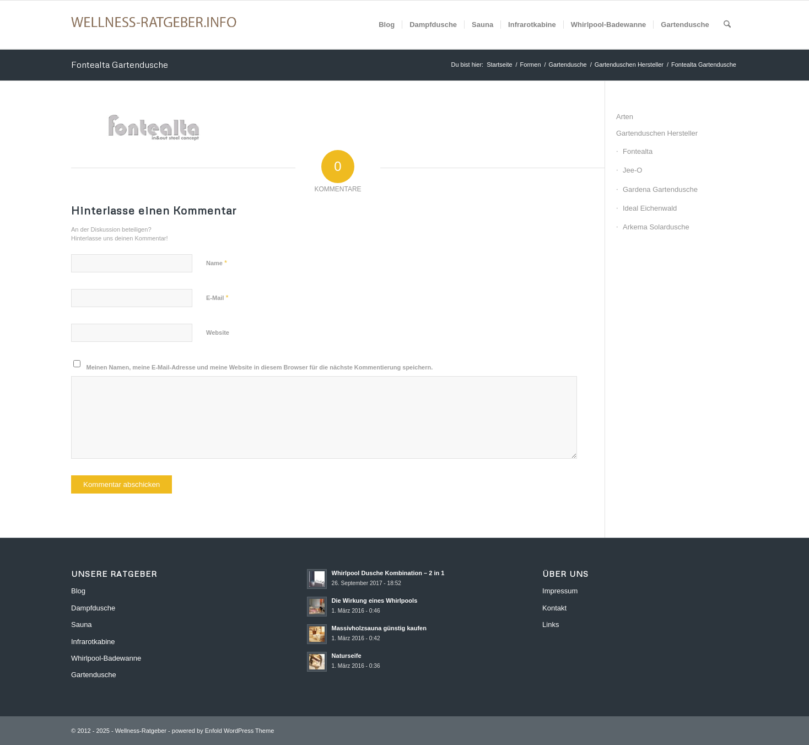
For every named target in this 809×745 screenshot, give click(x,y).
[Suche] (727, 25)
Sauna (81, 624)
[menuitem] (386, 25)
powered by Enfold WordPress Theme (223, 730)
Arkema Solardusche (656, 227)
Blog (78, 591)
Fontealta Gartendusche (119, 64)
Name (216, 263)
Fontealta (637, 151)
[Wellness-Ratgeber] (153, 25)
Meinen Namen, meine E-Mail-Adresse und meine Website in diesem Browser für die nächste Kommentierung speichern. (260, 367)
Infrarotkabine (93, 641)
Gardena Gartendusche (660, 189)
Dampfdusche (93, 608)
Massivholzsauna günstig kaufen (379, 628)
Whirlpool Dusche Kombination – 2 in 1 (388, 573)
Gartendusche (93, 675)
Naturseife (347, 655)
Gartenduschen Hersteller (657, 133)
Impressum (560, 591)
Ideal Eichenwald (650, 208)
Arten (624, 116)
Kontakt (554, 608)
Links (550, 624)
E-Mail (217, 297)
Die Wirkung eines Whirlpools (375, 600)
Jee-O (632, 170)
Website (217, 332)
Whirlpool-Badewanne (106, 658)
